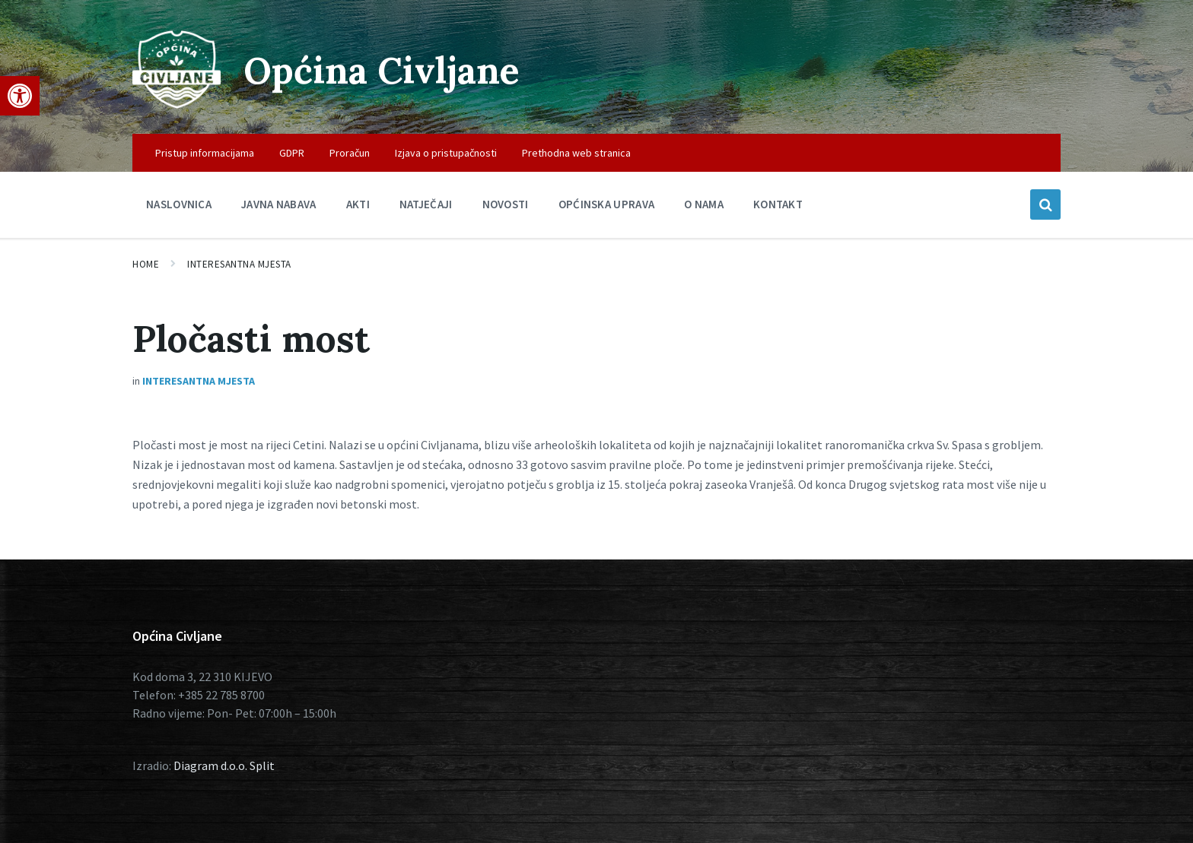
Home (145, 264)
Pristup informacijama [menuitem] (204, 153)
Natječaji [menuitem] (426, 204)
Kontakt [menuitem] (778, 204)
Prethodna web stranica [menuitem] (576, 153)
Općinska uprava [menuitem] (606, 204)
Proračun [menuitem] (349, 153)
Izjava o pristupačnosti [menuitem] (446, 153)
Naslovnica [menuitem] (179, 204)
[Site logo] (176, 104)
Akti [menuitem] (358, 204)
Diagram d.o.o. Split (224, 765)
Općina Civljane (381, 70)
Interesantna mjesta (239, 264)
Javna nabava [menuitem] (279, 204)
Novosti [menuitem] (505, 204)
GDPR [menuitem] (291, 153)
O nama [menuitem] (704, 204)
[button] (20, 96)
